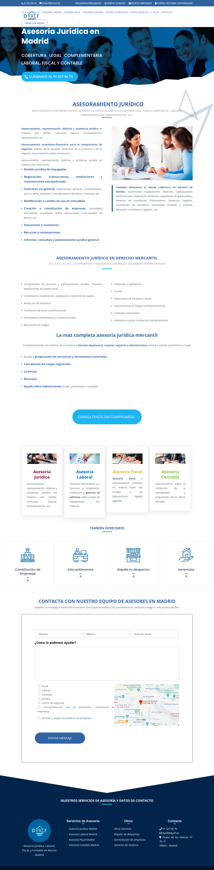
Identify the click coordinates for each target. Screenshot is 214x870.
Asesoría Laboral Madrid (83, 835)
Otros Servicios (139, 12)
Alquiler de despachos (127, 835)
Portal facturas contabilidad (174, 3)
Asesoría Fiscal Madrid (82, 840)
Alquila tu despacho (133, 570)
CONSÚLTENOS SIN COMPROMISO (106, 417)
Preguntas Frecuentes (88, 3)
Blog (156, 12)
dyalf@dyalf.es (169, 834)
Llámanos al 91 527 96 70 (57, 77)
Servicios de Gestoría (126, 846)
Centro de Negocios (117, 12)
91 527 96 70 (168, 829)
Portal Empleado (140, 3)
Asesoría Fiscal (72, 12)
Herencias (186, 570)
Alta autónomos (80, 570)
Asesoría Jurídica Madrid (83, 829)
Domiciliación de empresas (129, 840)
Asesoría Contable (93, 12)
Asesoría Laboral (52, 12)
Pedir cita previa (34, 23)
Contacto (166, 12)
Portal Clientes (115, 3)
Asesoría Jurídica (31, 12)
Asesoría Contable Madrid (84, 846)
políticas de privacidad (78, 719)
